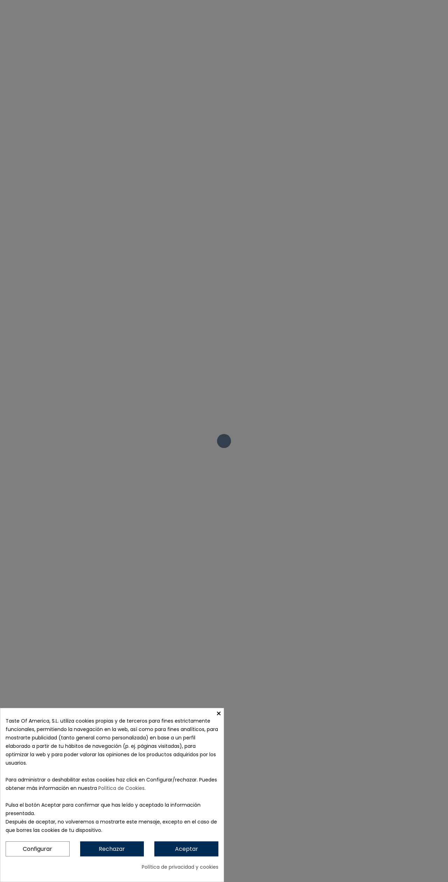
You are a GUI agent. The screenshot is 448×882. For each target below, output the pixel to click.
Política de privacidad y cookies (180, 866)
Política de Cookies (121, 788)
